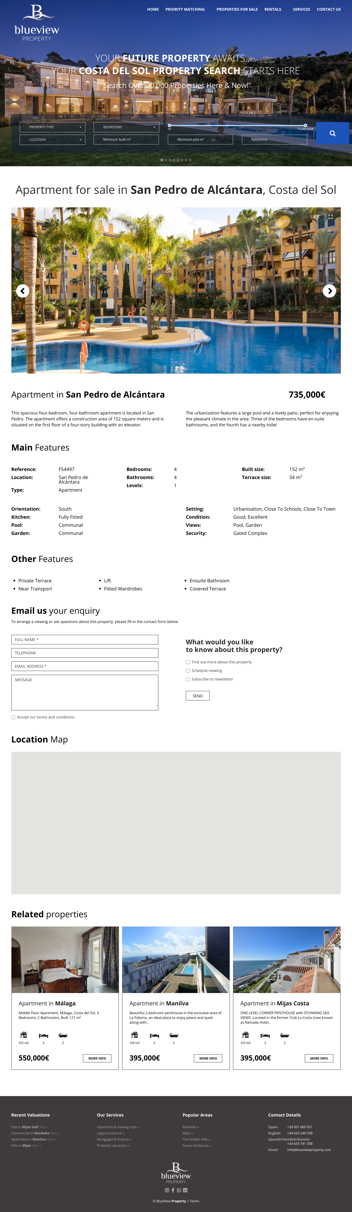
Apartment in (47, 1003)
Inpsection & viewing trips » (118, 1127)
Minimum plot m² (190, 139)
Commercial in (35, 1133)
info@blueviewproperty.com (309, 1150)
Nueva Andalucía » (197, 1145)
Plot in (30, 1127)
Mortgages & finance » (114, 1139)
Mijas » (188, 1133)
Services (301, 9)
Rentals (273, 9)
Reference (259, 139)
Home (153, 9)
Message (23, 679)
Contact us (329, 9)
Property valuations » (113, 1145)
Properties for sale (237, 9)
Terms (194, 1201)
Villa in (26, 1145)
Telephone (25, 653)
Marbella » (191, 1127)
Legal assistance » (110, 1133)
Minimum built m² (117, 139)
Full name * (26, 639)
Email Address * (30, 666)
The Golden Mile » (196, 1139)
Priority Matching (185, 9)
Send (198, 696)
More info (97, 1058)
